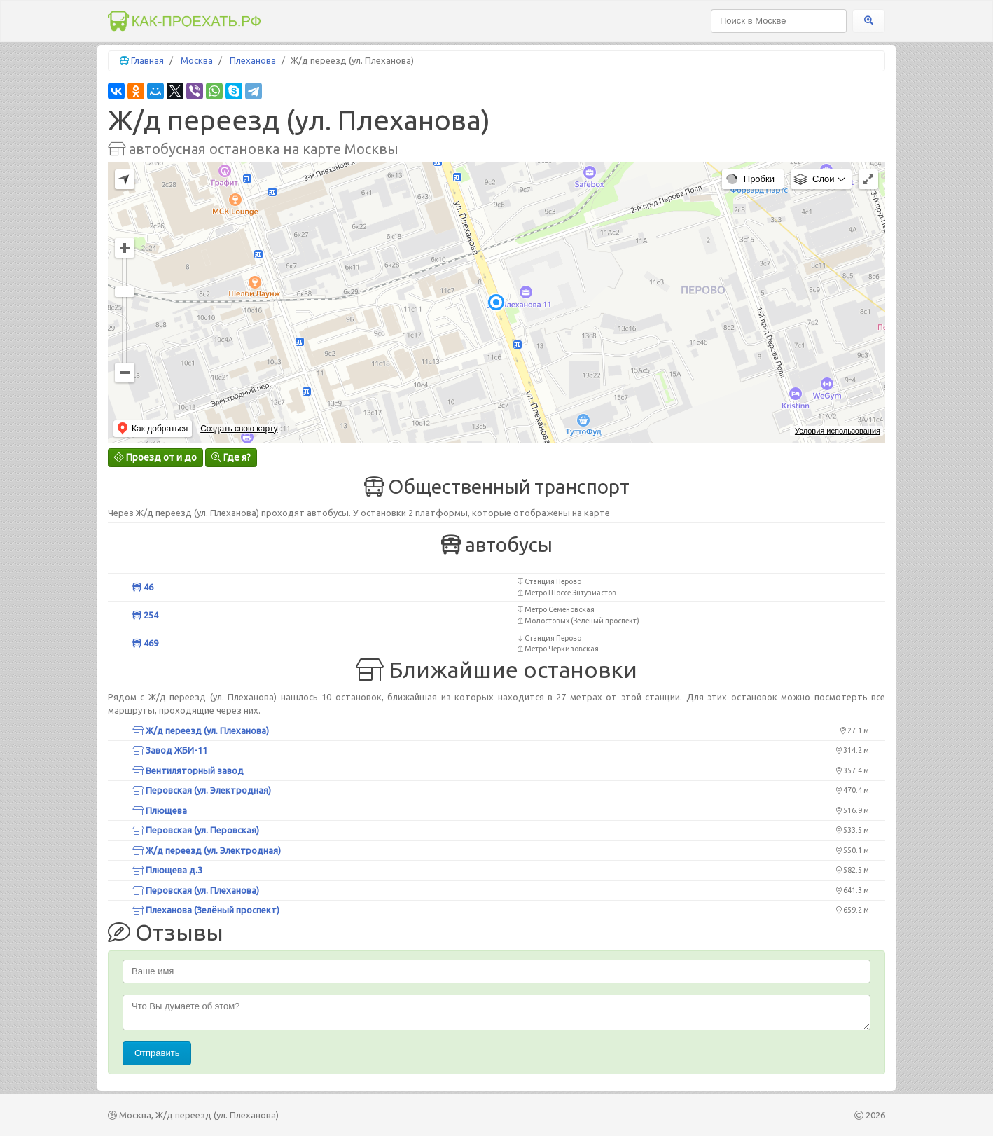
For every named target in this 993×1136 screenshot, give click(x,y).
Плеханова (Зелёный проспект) (205, 910)
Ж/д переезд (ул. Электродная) (206, 850)
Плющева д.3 (167, 870)
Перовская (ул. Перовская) (195, 830)
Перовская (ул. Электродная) (201, 790)
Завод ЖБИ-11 (169, 750)
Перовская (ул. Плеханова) (195, 890)
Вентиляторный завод (188, 770)
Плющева (159, 810)
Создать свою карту (238, 429)
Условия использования (837, 431)
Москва (197, 60)
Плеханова (253, 60)
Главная (147, 60)
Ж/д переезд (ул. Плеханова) (200, 730)
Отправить (156, 1053)
